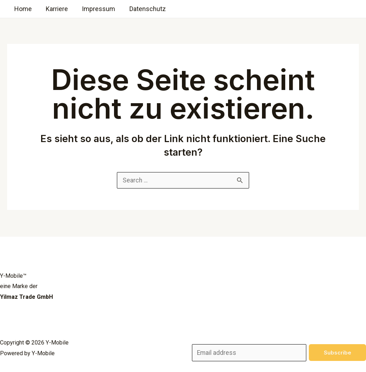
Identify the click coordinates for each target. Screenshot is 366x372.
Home (22, 8)
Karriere (55, 8)
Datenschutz (143, 8)
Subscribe (337, 351)
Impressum (95, 8)
